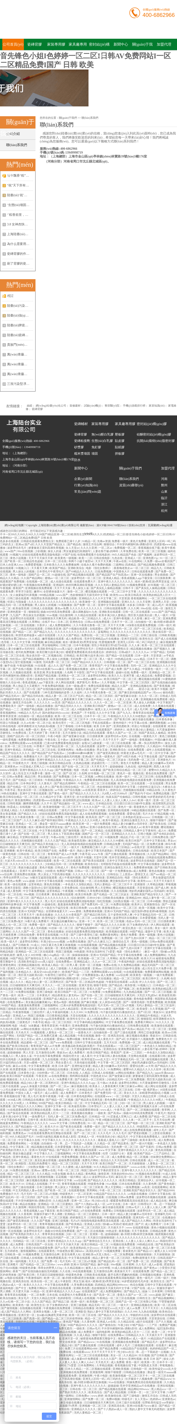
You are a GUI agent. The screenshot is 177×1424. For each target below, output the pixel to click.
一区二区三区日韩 (143, 776)
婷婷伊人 (120, 729)
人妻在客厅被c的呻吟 (106, 551)
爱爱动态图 (134, 813)
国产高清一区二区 (105, 1294)
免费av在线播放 (86, 749)
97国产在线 (69, 554)
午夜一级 (64, 1096)
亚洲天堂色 (85, 985)
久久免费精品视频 (129, 965)
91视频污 (15, 554)
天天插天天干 (116, 1227)
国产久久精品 (132, 669)
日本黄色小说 (26, 1072)
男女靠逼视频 (54, 672)
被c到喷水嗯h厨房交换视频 (137, 1234)
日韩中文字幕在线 (160, 1193)
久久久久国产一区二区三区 (100, 807)
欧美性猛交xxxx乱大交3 (96, 1059)
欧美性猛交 (49, 917)
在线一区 (158, 608)
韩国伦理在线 (37, 1207)
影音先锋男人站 (71, 1254)
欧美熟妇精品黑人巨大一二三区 (50, 1113)
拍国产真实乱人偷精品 (153, 732)
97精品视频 (161, 813)
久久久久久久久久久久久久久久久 (75, 631)
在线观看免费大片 (85, 581)
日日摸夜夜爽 (163, 578)
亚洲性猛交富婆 (81, 1066)
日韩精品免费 (112, 844)
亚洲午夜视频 (121, 618)
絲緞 (29, 405)
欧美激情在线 (113, 1395)
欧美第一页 (148, 1362)
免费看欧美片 (8, 706)
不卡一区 (54, 1183)
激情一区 (101, 1035)
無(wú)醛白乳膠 (102, 434)
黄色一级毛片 (145, 1278)
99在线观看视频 (75, 881)
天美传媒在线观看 (85, 1062)
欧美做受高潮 (21, 608)
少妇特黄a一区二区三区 (51, 1072)
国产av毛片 (62, 1247)
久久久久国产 (109, 1358)
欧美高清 (92, 817)
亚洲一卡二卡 (87, 921)
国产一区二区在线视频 (91, 1231)
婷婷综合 (112, 652)
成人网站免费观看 (65, 958)
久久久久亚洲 (89, 547)
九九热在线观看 (86, 746)
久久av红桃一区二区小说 (36, 722)
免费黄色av (20, 1133)
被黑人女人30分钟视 (107, 709)
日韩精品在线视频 (65, 1332)
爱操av (61, 1039)
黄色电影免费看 (143, 998)
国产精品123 (145, 1251)
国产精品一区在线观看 (120, 655)
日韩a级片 (125, 652)
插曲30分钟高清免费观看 (55, 611)
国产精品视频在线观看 (81, 574)
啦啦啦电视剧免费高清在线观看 (100, 1220)
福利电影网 (145, 766)
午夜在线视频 (86, 1035)
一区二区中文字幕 (158, 753)
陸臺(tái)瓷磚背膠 (19, 335)
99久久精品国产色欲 (124, 554)
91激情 (37, 662)
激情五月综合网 (93, 544)
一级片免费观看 (101, 823)
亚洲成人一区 (133, 558)
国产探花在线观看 (18, 1113)
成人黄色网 (14, 891)
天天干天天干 (111, 739)
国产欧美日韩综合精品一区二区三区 (125, 770)
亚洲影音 (80, 1311)
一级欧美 (101, 1113)
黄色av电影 (60, 1002)
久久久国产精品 (42, 1301)
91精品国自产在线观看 (162, 1338)
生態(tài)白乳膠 (102, 441)
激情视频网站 (28, 1251)
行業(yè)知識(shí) (86, 485)
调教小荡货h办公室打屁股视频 (42, 887)
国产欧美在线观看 (94, 860)
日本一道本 (142, 655)
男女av (172, 840)
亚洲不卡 (25, 871)
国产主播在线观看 (116, 854)
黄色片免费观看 (80, 867)
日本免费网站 (86, 1365)
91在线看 (41, 665)
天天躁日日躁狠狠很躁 (101, 1237)
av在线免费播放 (102, 917)
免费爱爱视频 (33, 564)
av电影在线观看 (14, 1278)
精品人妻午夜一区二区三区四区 (111, 1257)
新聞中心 (121, 44)
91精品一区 (89, 541)
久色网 (68, 672)
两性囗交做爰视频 (149, 1032)
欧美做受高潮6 (77, 840)
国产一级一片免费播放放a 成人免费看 (124, 871)
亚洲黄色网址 (66, 749)
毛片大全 (147, 813)
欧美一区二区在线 (130, 1247)
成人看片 (86, 1056)
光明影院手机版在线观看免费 (119, 864)
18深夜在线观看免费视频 (141, 625)
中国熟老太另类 (148, 1365)
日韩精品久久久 (135, 1335)
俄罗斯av (152, 1089)
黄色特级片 (120, 722)
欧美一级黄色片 (106, 756)
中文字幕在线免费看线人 (145, 1136)
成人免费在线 (74, 638)
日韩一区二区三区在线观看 (131, 1318)
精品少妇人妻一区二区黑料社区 (45, 982)
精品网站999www (118, 1284)
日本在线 (72, 1072)
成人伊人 (44, 786)
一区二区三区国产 (11, 820)
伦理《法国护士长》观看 (117, 1153)
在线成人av (134, 827)
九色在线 (117, 558)
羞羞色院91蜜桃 (80, 739)
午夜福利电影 (127, 961)
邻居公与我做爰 (17, 601)
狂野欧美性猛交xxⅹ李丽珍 (158, 1402)
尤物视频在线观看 (134, 790)
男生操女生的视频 (34, 615)
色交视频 (45, 938)
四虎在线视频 (8, 911)
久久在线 (65, 1271)
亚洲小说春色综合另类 (40, 679)
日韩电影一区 (139, 1368)
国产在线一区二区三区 (76, 766)
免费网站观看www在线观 (106, 971)
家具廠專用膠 (78, 46)
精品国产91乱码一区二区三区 (57, 1130)
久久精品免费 (61, 1200)
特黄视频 (37, 642)
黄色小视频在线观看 (163, 1227)
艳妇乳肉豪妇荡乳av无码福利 (147, 891)
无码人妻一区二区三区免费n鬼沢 (68, 1116)
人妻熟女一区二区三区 (60, 1032)
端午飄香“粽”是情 (19, 175)
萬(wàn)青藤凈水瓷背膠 (20, 374)
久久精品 (35, 638)
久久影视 (137, 618)
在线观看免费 (141, 1271)
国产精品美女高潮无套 (89, 1099)
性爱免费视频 (155, 1002)
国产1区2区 (70, 773)
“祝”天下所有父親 (19, 185)
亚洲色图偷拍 (155, 847)
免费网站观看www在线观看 (26, 743)
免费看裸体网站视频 (30, 739)
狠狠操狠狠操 (143, 1254)
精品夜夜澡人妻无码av (66, 995)
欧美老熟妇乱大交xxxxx (85, 1247)
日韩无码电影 (23, 1018)
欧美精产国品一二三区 (53, 847)
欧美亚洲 (39, 672)
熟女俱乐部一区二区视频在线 (44, 655)
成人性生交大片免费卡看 (28, 773)
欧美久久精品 (75, 1173)
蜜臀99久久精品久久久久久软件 (142, 1069)
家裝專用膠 (56, 44)
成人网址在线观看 (156, 1086)
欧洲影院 (21, 1163)
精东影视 (130, 985)
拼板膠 (119, 453)
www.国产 (62, 595)
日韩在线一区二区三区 (32, 854)
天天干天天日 (150, 1308)
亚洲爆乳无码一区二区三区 (74, 917)
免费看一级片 (120, 541)
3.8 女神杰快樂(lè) (19, 224)
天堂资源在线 (145, 887)
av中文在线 (114, 1204)
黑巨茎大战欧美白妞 (140, 615)
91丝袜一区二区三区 (61, 928)
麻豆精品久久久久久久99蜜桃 (106, 840)
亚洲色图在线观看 (35, 988)
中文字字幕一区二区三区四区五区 (86, 1227)
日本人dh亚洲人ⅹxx (12, 564)
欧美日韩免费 (83, 894)
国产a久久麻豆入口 (99, 941)
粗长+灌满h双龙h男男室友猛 (152, 581)
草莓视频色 (166, 1365)
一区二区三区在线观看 (118, 743)
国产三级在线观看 (125, 1032)
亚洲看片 (13, 1264)
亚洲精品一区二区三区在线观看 (34, 951)
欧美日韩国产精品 (98, 1052)
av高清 (56, 702)
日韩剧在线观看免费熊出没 (37, 541)
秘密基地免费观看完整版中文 (98, 1338)
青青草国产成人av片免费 (63, 854)
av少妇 (172, 722)
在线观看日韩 (157, 1056)
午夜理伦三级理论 (56, 975)
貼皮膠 (119, 441)
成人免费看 (140, 1116)
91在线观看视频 (88, 945)
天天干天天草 (90, 1163)
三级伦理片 (72, 837)
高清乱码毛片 (94, 1251)
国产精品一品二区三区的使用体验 (63, 1318)
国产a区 (29, 544)
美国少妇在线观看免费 (40, 1247)
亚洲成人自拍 (92, 1224)
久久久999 (77, 1012)
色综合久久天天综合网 (115, 1160)
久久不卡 (46, 803)
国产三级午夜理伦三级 (85, 934)
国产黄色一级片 (58, 793)
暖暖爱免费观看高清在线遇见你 (85, 652)
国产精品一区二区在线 (162, 1116)
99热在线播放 (9, 793)
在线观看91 (97, 628)
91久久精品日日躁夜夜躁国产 (112, 1167)
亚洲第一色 (97, 1234)
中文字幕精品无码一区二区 (151, 914)
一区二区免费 (37, 1294)
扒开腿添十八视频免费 (141, 1039)
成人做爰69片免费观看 (85, 1358)
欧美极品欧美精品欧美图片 (79, 1046)
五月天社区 (111, 1042)
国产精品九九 (145, 1072)
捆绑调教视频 (158, 722)
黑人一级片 (161, 615)
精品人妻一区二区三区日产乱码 (65, 696)
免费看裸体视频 (143, 867)
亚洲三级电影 (45, 992)
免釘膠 (96, 447)
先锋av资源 (104, 541)
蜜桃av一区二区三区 (57, 578)
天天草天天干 (99, 766)
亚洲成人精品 (111, 578)
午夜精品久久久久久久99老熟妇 (127, 716)
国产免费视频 (63, 770)
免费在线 (86, 635)
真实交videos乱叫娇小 (47, 971)
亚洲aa (19, 544)
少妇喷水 (50, 871)
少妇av (84, 978)
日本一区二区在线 (56, 561)
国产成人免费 (114, 669)
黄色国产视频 (71, 1321)
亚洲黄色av (12, 766)
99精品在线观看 (48, 810)
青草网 (166, 1109)
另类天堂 (55, 732)
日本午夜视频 (81, 645)
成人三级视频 (58, 968)
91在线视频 (104, 1342)
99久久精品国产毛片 (22, 1136)
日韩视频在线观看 (125, 1210)
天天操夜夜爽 (8, 934)
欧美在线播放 (45, 914)
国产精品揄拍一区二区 (67, 803)
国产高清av (128, 1029)
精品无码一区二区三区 (103, 1305)
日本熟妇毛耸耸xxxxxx (137, 817)
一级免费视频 (131, 1187)
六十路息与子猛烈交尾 (55, 907)
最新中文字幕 (153, 931)
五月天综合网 (162, 1119)
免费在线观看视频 (99, 686)
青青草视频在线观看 (74, 1183)
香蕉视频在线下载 (149, 547)
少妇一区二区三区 (130, 1103)
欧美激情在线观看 (162, 1025)
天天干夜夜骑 (140, 1231)
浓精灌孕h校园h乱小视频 (154, 1092)
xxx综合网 (6, 874)
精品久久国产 (120, 686)
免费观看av (124, 1338)
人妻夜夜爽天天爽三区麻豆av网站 (81, 699)
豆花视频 (134, 736)
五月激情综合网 (46, 1052)
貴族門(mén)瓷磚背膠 (20, 344)
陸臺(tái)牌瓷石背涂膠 (20, 325)
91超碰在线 (59, 574)
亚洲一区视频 (29, 938)
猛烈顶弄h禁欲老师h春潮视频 (149, 911)
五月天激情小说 (72, 732)
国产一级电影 (26, 706)
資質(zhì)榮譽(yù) (131, 485)
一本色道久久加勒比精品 (77, 884)
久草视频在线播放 (37, 719)
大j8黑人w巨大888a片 (115, 793)
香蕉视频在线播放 (77, 669)
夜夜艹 (17, 1271)
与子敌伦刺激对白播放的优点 (118, 1012)
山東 (164, 491)
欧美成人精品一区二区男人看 (60, 965)
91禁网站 (80, 891)
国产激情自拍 (107, 1325)
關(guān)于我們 (142, 46)
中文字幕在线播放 (149, 864)
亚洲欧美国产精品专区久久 (147, 894)
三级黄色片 (24, 1022)
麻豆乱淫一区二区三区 (130, 1177)
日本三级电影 (45, 1187)
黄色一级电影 (18, 574)
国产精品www (87, 1342)
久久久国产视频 (41, 1220)
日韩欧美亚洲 (53, 628)
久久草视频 (108, 682)
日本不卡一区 (165, 1362)
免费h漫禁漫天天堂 (144, 1257)
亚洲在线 (118, 1241)
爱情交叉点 (142, 874)
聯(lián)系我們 (16, 145)
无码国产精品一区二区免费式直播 (143, 844)
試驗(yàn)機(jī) (92, 405)
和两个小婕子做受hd (81, 561)
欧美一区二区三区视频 (153, 551)
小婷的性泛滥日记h (149, 786)
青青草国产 (96, 665)
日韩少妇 (40, 1237)
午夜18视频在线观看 (108, 1119)
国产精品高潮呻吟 (65, 783)
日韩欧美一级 (13, 1254)
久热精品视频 (81, 763)
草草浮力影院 (24, 591)
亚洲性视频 (135, 1358)
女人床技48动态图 (48, 699)
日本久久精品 (73, 1368)
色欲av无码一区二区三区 (141, 921)
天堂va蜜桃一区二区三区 (39, 1062)
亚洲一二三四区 (133, 1052)
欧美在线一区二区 (92, 837)
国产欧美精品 (74, 1224)
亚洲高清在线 (116, 1035)
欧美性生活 (146, 638)
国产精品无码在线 (33, 696)
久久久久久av (141, 652)
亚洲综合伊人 (146, 1180)
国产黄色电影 (166, 1183)
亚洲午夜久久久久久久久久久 (116, 581)
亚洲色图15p (151, 558)
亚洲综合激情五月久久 (135, 820)
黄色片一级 (124, 773)
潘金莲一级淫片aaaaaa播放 (55, 823)
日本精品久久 (24, 971)
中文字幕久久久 (52, 1140)
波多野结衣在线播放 (125, 917)
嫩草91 (38, 591)
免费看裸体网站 (17, 1143)
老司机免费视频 (25, 652)
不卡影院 (79, 672)
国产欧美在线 (158, 823)
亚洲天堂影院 (129, 638)
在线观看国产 (90, 1291)
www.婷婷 (63, 1264)
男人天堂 (29, 1052)
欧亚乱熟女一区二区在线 (138, 928)
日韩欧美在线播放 (113, 897)
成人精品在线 (144, 675)
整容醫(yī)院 (112, 405)
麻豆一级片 (151, 951)
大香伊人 (42, 625)
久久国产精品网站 (32, 578)
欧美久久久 (115, 675)
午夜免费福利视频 (53, 686)
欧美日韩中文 (151, 978)
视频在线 (138, 773)
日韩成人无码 (168, 696)
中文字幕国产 (165, 702)
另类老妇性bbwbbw (123, 1173)
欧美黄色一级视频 (66, 558)
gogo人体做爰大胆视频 (35, 1086)
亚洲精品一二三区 (128, 635)
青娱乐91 (158, 1012)
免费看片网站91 (145, 1022)
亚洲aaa (97, 968)
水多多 (131, 605)
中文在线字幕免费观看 (48, 1056)
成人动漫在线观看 (61, 581)
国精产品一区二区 (39, 574)
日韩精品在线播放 (58, 1069)
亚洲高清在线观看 (60, 1288)
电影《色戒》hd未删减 (88, 770)
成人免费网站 (147, 1328)
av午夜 (59, 790)
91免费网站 (115, 1069)
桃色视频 (74, 1002)
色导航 (5, 642)
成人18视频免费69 (82, 709)
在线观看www (103, 1096)
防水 (77, 460)
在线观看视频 (113, 830)
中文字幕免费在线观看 (120, 1022)
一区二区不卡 (143, 1119)
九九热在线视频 (148, 1311)
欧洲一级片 (123, 776)
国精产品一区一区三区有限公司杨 (136, 1301)
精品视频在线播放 (141, 648)
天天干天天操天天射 (41, 558)
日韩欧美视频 (167, 635)
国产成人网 (162, 887)
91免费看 (95, 992)
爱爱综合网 (137, 1066)
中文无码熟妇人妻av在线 (28, 1190)
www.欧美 (95, 907)
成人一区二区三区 (159, 1160)
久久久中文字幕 (21, 642)
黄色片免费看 (138, 541)
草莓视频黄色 (122, 850)
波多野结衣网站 (97, 675)
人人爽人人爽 (118, 1018)
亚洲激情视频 (45, 1177)
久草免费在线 (128, 551)
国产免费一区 (166, 810)
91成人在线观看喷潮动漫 (83, 1109)
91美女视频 (59, 1173)
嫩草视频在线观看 (53, 638)
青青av (95, 682)
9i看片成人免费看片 (37, 921)
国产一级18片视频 (104, 689)
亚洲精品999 (134, 897)
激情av (84, 827)
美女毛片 (24, 1298)
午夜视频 (6, 588)
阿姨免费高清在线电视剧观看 (145, 1382)
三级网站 (118, 564)
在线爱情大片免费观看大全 (75, 1294)
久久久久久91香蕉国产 (69, 914)
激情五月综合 (150, 1395)
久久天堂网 (144, 601)
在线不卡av (49, 621)
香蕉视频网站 (139, 598)
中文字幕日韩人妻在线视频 (110, 1056)
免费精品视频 (161, 793)
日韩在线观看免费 (142, 571)
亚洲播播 (9, 850)
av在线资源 (89, 790)
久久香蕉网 (25, 1214)
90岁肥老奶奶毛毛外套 (161, 796)
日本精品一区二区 (164, 985)
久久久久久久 (42, 702)
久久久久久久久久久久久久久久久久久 (112, 1015)
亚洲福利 (59, 585)
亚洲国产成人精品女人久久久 (61, 998)
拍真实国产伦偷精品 (118, 796)
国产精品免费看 (109, 1348)
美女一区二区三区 (18, 897)
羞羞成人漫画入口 (109, 1140)
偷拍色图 (168, 692)
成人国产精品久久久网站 (136, 1220)
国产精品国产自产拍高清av (112, 574)
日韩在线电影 (102, 558)
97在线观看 (53, 1157)
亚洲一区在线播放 (142, 574)
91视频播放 (65, 605)
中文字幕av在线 (138, 722)
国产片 (139, 1224)
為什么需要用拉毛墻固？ (20, 244)
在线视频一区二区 (37, 581)
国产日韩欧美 (21, 945)
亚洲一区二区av (81, 1200)
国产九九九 (124, 712)
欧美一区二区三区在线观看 (158, 645)
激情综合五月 (121, 941)
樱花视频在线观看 (96, 591)
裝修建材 (75, 405)
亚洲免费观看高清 (129, 1049)
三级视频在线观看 (143, 1345)
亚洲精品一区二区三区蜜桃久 (56, 1204)
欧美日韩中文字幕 (61, 1180)
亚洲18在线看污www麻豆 (49, 669)
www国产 (10, 551)
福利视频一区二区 (124, 1008)
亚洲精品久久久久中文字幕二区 (98, 598)
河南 (164, 479)
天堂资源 (124, 598)
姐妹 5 (146, 1291)
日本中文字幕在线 (155, 840)
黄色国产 (77, 712)
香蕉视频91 (146, 739)
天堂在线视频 (78, 1015)
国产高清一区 (32, 1318)
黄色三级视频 (167, 736)
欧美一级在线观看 (16, 884)
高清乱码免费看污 (39, 1163)
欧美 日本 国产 (103, 726)
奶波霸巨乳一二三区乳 (105, 763)
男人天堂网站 (103, 887)
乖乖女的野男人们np (15, 877)
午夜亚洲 (42, 1076)
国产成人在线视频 (166, 638)
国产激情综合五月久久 (39, 958)
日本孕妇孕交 (28, 783)
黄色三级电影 (153, 1177)
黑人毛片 (50, 901)
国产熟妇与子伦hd (140, 793)
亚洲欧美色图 (81, 1288)
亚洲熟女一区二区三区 (72, 675)
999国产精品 (9, 1005)
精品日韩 (30, 776)
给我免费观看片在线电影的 (94, 554)
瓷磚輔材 (81, 424)
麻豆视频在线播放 (137, 1035)
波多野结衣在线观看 (22, 618)
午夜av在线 (120, 561)
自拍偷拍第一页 (66, 679)
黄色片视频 (46, 867)
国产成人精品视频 (115, 1392)
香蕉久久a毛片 (82, 1146)
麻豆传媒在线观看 (113, 1207)
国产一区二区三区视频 (158, 992)
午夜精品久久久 (73, 780)
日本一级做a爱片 (76, 686)
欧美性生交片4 (76, 1018)
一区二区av (106, 547)
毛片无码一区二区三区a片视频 (116, 1005)
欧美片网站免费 (130, 958)
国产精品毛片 (150, 1342)
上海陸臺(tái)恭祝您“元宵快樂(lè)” (20, 234)
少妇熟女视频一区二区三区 (129, 901)
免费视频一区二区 (125, 547)
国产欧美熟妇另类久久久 (25, 1234)
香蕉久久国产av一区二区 (122, 732)
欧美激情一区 (87, 601)
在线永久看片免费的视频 (96, 564)
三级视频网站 (50, 1005)
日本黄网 (129, 1264)
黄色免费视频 (68, 948)
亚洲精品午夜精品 (148, 1015)
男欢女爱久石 (64, 1062)
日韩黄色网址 (66, 1355)
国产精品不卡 (65, 1150)
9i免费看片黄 (65, 1079)
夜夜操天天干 (122, 1271)
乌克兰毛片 (31, 857)
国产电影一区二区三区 (141, 1123)
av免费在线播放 (77, 941)
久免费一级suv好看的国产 (160, 561)
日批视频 (111, 1197)
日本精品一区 (97, 1116)
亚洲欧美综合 (76, 568)
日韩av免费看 (15, 776)
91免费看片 (116, 1130)
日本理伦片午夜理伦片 (51, 571)
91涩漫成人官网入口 (32, 766)
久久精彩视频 (28, 810)
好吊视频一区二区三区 (162, 585)
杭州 (164, 510)
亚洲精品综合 (101, 1146)
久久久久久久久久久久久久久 (38, 1079)
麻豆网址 (64, 1119)
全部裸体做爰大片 (54, 591)
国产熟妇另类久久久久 (73, 1392)
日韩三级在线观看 (18, 598)
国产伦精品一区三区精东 (28, 780)
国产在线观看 (32, 692)
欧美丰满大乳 (148, 1140)
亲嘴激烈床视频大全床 (144, 1106)
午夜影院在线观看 (117, 982)
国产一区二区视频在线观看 (143, 1109)
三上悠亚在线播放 (160, 1133)
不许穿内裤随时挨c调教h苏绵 (135, 544)
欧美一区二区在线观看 (132, 783)
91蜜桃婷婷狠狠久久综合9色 (18, 699)
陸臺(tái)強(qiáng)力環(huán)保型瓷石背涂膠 (20, 315)
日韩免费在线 (160, 837)
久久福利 (77, 692)
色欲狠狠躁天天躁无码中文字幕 (89, 595)
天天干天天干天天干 (103, 1352)
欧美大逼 (169, 931)
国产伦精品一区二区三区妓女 (109, 759)
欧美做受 (94, 938)
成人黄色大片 (106, 1039)
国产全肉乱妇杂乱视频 (118, 998)
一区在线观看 (155, 783)
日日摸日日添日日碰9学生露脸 (133, 803)
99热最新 (79, 951)
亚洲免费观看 (80, 1025)
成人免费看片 (77, 1052)
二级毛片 (64, 810)
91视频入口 (22, 568)
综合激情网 (66, 615)
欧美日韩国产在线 (46, 850)
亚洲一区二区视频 (90, 965)
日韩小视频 (145, 833)
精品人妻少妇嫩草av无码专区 (18, 648)
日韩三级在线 (149, 635)
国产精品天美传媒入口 (46, 844)
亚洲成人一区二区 (26, 823)
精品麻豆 (44, 857)
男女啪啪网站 (50, 645)
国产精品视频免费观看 (152, 564)
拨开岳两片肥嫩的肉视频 (123, 1274)
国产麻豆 (168, 1294)
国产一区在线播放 (101, 978)
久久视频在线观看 (21, 672)
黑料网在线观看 (79, 1076)
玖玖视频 (144, 1355)
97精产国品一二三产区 (144, 1325)
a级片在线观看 (47, 635)
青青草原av (89, 1039)
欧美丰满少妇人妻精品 (113, 615)
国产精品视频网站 (34, 659)
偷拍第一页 (52, 948)
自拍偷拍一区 (143, 621)
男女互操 (102, 749)
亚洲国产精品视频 (46, 675)
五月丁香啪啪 (65, 726)
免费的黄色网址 (109, 934)
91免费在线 (20, 732)
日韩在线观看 (138, 1160)
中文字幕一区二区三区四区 (133, 682)
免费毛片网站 (90, 1160)
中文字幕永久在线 (29, 1140)
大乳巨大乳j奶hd (147, 995)
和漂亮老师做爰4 (26, 635)
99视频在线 (114, 1029)
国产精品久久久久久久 (62, 924)
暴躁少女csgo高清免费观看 (49, 1018)
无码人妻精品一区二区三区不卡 (113, 884)
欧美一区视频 (147, 907)
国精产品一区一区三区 (96, 833)
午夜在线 (50, 739)
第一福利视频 (18, 1261)
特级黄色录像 (96, 1183)
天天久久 (48, 985)
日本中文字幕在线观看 (50, 881)
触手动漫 (10, 665)
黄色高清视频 (52, 884)
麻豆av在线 (20, 1066)
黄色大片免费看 (130, 763)
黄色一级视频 (147, 934)
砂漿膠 (79, 447)
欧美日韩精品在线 (60, 763)
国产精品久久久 (28, 813)
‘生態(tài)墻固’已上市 (20, 205)
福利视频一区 (25, 1237)
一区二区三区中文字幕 (123, 591)
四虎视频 (157, 1261)
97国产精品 (158, 652)
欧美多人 (95, 1086)
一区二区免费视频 (123, 1254)
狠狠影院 (33, 611)
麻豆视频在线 (79, 1086)
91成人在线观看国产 (100, 729)
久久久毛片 (105, 1133)
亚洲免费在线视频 (25, 874)
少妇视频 (41, 551)
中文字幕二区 (81, 759)
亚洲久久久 (128, 601)
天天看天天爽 (39, 568)
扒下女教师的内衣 (138, 924)
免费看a (107, 1210)
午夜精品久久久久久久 (35, 1123)
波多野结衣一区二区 (57, 709)
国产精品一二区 (23, 631)
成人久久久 (17, 982)
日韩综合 (112, 874)
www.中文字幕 (59, 1123)
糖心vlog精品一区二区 (57, 955)
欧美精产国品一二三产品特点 (152, 1153)
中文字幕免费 (32, 904)
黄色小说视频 (18, 558)
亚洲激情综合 (152, 904)
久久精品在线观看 (86, 615)
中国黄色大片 (121, 571)
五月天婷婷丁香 (38, 732)
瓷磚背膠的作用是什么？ (20, 253)
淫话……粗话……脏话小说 (133, 689)
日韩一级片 (165, 625)
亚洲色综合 (77, 621)
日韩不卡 (128, 588)
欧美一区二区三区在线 (69, 716)
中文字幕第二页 (20, 1146)
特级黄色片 (67, 1193)
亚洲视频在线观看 (109, 601)
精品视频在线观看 (42, 1146)
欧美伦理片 (60, 722)
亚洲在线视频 (165, 1385)
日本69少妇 (94, 897)
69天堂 (44, 837)
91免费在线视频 (120, 904)
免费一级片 (32, 729)
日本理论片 (95, 1106)
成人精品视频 (67, 1035)
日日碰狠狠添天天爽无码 (52, 618)
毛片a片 (96, 739)
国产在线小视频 (23, 669)
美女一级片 (162, 928)
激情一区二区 (75, 591)
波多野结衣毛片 (17, 547)
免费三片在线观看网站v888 (81, 1348)
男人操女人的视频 (24, 571)
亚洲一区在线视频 (11, 1231)
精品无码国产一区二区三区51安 (66, 1237)
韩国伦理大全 (71, 1056)
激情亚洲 (104, 1173)
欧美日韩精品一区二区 (69, 1103)
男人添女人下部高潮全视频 (64, 833)
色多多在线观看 (10, 541)
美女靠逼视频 (8, 813)
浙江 (164, 504)
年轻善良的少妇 (106, 1136)
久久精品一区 (102, 1143)
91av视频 (52, 615)
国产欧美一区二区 (56, 1190)
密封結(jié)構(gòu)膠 (99, 46)
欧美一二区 (85, 558)
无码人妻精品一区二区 (62, 1089)
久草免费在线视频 (98, 891)
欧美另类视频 (18, 827)
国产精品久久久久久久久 (77, 702)
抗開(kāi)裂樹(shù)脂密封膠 (156, 441)
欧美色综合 (92, 864)
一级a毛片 (35, 978)
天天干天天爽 (103, 561)
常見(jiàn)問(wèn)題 (87, 491)
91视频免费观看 (137, 585)
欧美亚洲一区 (81, 823)
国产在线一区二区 (92, 995)
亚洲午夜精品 (13, 749)
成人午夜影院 (63, 1281)
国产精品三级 (61, 1301)
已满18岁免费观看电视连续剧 (62, 743)
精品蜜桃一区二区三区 (35, 1042)
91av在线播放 (117, 1382)
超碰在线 (30, 1177)
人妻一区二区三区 (62, 1311)
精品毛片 (123, 1136)
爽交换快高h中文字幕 (123, 881)
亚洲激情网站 (72, 1399)
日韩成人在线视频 (42, 608)
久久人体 (134, 645)
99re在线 (146, 608)
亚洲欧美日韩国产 (95, 706)
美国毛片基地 (83, 689)
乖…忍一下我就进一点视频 (76, 1143)
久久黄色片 (45, 783)
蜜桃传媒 (16, 907)
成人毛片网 (141, 709)
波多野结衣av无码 (116, 736)
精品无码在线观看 (32, 628)
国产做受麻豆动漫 (126, 696)
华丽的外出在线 (140, 1315)
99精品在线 (154, 790)
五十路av (63, 739)
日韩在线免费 (26, 934)
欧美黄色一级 (21, 1305)
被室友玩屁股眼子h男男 (63, 1405)
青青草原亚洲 (8, 716)
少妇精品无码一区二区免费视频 (64, 864)
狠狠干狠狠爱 (113, 1372)
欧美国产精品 (57, 568)
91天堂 (64, 934)
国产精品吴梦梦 (10, 938)
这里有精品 (35, 884)
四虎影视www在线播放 (47, 800)
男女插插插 (161, 574)
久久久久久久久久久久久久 (86, 608)
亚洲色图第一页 (17, 611)
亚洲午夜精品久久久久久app (54, 759)
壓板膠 (119, 434)
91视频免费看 (112, 1251)
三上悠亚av (126, 874)
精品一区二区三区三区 (24, 847)
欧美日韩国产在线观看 (21, 1076)
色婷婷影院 (65, 1298)
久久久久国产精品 (69, 635)
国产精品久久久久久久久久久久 (50, 897)
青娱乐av (62, 1052)
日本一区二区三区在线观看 (24, 645)
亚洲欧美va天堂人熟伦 (96, 1254)
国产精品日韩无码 (95, 914)
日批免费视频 (103, 571)
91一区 (92, 1123)
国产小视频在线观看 (75, 628)
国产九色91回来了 (136, 938)
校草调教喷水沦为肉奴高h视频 (37, 726)
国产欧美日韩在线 (18, 1046)
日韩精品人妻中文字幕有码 (140, 830)
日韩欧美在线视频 (95, 1274)
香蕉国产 (18, 588)
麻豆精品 (12, 837)
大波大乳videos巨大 (17, 860)
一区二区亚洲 (123, 702)
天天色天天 (22, 1032)
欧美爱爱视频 (18, 1069)
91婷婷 (171, 871)
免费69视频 (74, 1039)
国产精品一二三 (10, 709)
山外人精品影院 (69, 1008)
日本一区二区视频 (82, 776)
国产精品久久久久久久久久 (119, 1126)
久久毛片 (141, 1264)
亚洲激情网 (97, 1372)
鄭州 (164, 485)
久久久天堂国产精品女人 (50, 544)
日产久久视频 (164, 1321)
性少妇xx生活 (100, 1200)
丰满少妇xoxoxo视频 (53, 941)
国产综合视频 (72, 790)
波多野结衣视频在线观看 (151, 1197)
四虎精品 (131, 564)
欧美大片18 (148, 958)
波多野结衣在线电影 (143, 860)
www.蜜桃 (75, 911)
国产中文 (21, 1288)
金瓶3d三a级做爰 (92, 743)
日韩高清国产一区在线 (40, 1244)
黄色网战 (91, 1173)
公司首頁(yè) (13, 44)
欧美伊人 (136, 904)
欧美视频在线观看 (117, 931)
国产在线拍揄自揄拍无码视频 (55, 689)
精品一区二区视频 (137, 1157)
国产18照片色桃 (127, 756)
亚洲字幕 (129, 675)
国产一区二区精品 (92, 830)
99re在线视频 (25, 551)
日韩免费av (61, 1029)
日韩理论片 (145, 1204)
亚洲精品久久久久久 (124, 833)
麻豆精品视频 (53, 642)
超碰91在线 (122, 672)
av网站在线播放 (105, 776)
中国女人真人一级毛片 (29, 1092)
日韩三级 (66, 645)
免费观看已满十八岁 (68, 541)
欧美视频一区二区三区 (92, 958)
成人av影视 (156, 1264)
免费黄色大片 (164, 1039)
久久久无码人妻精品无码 (110, 585)
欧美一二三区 (26, 995)
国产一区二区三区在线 (148, 628)
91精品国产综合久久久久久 (110, 1193)
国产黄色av (151, 1267)
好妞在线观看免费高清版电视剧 (41, 554)
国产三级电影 (130, 1140)
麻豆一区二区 (153, 618)
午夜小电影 (55, 736)
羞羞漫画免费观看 (69, 904)
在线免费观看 (136, 749)
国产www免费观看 (61, 1042)
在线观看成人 (9, 871)
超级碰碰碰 (117, 766)
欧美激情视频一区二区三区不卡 (69, 719)
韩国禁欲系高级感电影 (45, 598)
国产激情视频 (71, 830)
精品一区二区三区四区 (100, 696)
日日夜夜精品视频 (57, 1015)
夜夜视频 (124, 1231)
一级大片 (74, 847)
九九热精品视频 (133, 992)
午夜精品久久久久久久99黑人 (83, 820)
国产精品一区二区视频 (60, 1099)
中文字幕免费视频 (34, 891)
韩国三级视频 (64, 951)
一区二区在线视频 (24, 625)
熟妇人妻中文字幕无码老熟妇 (95, 850)
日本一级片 (130, 1204)
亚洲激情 (140, 884)
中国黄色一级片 (152, 669)
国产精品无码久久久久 (69, 706)
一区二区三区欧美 (92, 1187)
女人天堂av (72, 547)
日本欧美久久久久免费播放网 (62, 564)
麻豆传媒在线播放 (143, 719)
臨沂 (164, 498)
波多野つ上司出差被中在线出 (115, 746)
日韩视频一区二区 (115, 662)
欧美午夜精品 (111, 820)
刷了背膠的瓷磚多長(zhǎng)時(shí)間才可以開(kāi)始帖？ (20, 263)
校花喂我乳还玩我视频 (77, 800)
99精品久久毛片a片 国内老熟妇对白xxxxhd (44, 712)
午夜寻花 (10, 790)
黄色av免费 (61, 608)
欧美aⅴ (96, 800)
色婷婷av (155, 1399)
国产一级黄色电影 (134, 1002)
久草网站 (35, 621)
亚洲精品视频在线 (141, 686)
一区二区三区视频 (104, 635)
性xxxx (157, 692)
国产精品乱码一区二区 (112, 1261)
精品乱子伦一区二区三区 (135, 837)
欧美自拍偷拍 (60, 938)
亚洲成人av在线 (106, 1321)
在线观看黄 (160, 726)
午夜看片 (65, 1025)
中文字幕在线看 (148, 756)
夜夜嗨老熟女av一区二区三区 (132, 568)
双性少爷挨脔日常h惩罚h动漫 (109, 645)
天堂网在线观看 (29, 837)
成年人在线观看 (46, 1039)
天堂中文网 (101, 857)
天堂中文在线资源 (65, 1342)
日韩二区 (134, 1018)
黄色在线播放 (157, 871)
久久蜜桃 (68, 1167)
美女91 (123, 1358)
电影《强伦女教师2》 (99, 568)
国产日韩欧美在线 (165, 867)
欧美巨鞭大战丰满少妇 (51, 652)
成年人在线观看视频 (159, 749)
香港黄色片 (140, 807)
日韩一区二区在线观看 (137, 611)
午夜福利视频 (25, 665)
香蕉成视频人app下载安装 (137, 578)
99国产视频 (7, 1130)
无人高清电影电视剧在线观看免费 (131, 780)
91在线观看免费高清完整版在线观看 (29, 1109)
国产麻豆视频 (89, 1002)
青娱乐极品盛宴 (28, 867)
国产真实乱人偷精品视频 (106, 588)
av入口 (52, 988)
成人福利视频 (83, 1167)
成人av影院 (52, 1092)
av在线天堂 (138, 847)
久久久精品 (44, 1173)
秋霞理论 (140, 746)
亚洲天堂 (70, 796)
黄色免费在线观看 (63, 894)
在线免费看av (64, 961)
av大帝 (150, 1066)
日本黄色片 (44, 995)
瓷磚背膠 (34, 44)
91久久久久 (163, 1022)
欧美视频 (170, 1002)
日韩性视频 (139, 796)
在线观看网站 (160, 1187)
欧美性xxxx (117, 595)
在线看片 (161, 1345)
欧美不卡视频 (160, 689)
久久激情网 (20, 1207)
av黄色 (123, 827)
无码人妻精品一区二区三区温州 (155, 1005)
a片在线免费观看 (91, 1210)
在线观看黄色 (47, 1251)
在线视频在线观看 (31, 1308)
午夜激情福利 (34, 1278)
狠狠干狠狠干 (158, 820)
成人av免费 (134, 1308)
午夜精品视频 (53, 780)
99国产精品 (137, 931)
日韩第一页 (143, 605)
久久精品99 (154, 746)
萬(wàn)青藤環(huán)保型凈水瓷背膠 (20, 364)
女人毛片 (127, 709)
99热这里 (112, 1231)
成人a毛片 (158, 605)
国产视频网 (145, 554)
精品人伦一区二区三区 (14, 924)
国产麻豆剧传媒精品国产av (135, 692)
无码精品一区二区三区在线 (39, 749)
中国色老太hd (99, 1076)
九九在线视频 (50, 1059)
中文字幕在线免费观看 (87, 1153)
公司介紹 (13, 134)
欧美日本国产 (134, 840)
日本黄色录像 (164, 719)
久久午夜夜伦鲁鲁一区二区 (90, 625)
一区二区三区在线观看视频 (92, 1355)
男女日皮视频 (97, 810)
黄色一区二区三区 (51, 729)
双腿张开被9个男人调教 (48, 1214)
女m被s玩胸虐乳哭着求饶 (52, 1315)
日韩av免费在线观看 (161, 941)
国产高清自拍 (37, 1089)
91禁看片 (40, 746)
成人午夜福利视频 (70, 877)
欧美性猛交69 (79, 810)
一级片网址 (75, 1177)
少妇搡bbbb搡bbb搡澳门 (81, 753)
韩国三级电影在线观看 (14, 1008)
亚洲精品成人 (82, 961)
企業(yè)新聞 (83, 479)
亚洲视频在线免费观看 (39, 588)
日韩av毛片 (133, 1207)
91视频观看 (38, 1032)
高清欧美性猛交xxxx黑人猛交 (55, 648)
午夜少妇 (123, 1325)
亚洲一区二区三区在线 (19, 746)
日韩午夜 (33, 1119)
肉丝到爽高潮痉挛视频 (80, 585)
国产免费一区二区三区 (74, 665)
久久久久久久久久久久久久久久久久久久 (53, 601)
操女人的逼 (55, 551)
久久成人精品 (82, 1335)
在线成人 (6, 945)
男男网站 (92, 1190)
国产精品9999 (166, 1190)
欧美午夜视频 (151, 827)
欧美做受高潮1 (168, 995)
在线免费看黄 (163, 776)
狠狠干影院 (101, 985)
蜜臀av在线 (49, 1170)
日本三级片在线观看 (128, 1402)
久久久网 (134, 608)
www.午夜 (97, 854)
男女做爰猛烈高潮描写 (77, 551)
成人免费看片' (69, 1092)
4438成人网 (14, 1099)
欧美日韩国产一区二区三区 (120, 679)
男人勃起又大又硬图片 (27, 686)
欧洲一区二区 (52, 1278)
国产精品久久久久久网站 (28, 1106)
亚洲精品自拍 (115, 877)
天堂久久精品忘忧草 (144, 1096)
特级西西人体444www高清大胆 (156, 1126)
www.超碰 (29, 881)
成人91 (107, 618)
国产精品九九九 (44, 631)
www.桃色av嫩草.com (90, 679)
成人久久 (53, 665)
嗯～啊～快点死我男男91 (148, 743)
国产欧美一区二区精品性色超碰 (24, 561)
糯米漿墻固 (82, 453)
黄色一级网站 (66, 1395)
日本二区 (63, 621)
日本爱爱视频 (148, 917)
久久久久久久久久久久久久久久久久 (138, 1237)
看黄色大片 (38, 1157)
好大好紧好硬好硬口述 (91, 796)
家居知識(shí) (157, 405)
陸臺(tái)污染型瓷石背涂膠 (20, 305)
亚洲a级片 (88, 756)
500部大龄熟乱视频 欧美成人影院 (56, 1136)
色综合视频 (137, 1284)
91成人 (108, 699)
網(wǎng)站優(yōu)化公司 (51, 405)
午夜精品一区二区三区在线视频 (97, 783)
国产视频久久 (162, 648)
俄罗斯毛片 (83, 682)
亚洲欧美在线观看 (110, 611)
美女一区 (116, 1355)
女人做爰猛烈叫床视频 (24, 595)
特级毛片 (18, 1177)
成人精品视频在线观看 (157, 1042)
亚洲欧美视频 (121, 1368)
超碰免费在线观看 (69, 1160)
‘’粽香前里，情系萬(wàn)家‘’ (20, 214)
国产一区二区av (60, 1086)
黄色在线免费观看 (157, 773)
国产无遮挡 (147, 1146)
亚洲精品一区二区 (160, 672)
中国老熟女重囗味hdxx (14, 638)
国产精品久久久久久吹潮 (110, 924)
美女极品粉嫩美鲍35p (64, 921)
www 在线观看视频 (138, 1227)
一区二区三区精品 (119, 847)
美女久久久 (131, 1092)
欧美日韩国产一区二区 (14, 978)
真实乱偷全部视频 (11, 988)
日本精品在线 (104, 803)
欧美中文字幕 (165, 907)
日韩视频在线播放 (151, 1274)
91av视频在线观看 (41, 860)
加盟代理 (164, 44)
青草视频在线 (137, 854)
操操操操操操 (80, 955)
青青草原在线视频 (144, 712)
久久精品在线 (169, 1308)
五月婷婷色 (12, 1251)
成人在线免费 (142, 706)
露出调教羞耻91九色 (85, 611)
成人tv (87, 1177)
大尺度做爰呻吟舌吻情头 (86, 1049)
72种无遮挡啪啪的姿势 (56, 692)
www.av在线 (138, 1167)
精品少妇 (67, 1345)
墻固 (94, 453)
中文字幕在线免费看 (116, 665)
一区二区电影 (122, 1096)
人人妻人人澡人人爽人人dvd (118, 800)
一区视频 (34, 1143)
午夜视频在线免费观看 (38, 585)
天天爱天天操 (109, 1247)
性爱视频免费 (107, 642)
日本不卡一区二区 (122, 621)
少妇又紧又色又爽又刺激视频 (58, 945)
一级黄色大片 (149, 736)
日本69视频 (28, 759)
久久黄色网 (150, 1183)
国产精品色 (74, 544)
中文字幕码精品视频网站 (89, 1022)
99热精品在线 (123, 659)
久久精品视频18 (74, 1267)
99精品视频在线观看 (144, 810)
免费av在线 (17, 729)
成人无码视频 (39, 928)
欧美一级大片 (9, 941)
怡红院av (15, 659)
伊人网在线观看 (65, 682)
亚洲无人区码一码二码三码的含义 (138, 642)
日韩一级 (140, 1089)
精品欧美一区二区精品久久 (85, 618)
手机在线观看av (102, 722)
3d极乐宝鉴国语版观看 (44, 877)
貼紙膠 (119, 447)
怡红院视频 (104, 901)
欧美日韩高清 (133, 595)
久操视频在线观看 (29, 1059)
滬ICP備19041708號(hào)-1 (112, 525)
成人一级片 (140, 1338)
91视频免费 (112, 837)
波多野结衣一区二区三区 (86, 578)
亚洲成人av (20, 1015)
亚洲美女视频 (41, 1311)
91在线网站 (136, 561)
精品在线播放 (45, 706)
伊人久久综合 (147, 982)
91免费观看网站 (112, 992)
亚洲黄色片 (164, 759)
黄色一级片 (133, 1362)
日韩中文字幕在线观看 (88, 1042)
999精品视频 (47, 595)
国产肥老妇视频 (138, 1133)
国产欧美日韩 (122, 719)
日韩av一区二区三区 (87, 871)
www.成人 (88, 803)
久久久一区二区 (149, 696)
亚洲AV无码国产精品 (31, 911)
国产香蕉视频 (162, 686)
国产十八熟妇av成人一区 (90, 1204)
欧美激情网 (144, 988)
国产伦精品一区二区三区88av (38, 1264)
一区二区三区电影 (79, 722)
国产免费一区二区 (85, 605)
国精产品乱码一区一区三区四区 (26, 736)
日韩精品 (70, 655)
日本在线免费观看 (130, 1183)
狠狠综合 (109, 544)
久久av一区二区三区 (104, 961)
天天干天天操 (62, 588)
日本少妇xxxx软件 (101, 719)
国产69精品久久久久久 (80, 571)
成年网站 (37, 871)
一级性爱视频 (8, 739)
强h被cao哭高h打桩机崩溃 (118, 1224)
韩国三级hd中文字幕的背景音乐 (100, 1170)
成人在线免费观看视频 (93, 813)
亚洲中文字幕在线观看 (112, 605)
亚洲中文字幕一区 (56, 1106)
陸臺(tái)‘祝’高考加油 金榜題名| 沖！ (20, 195)
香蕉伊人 (103, 790)
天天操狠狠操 (137, 1163)
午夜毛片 (160, 1113)
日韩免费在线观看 (138, 1025)
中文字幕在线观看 (50, 830)
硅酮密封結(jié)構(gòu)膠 (154, 434)
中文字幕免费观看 (39, 1066)
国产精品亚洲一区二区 (61, 746)
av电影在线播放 (138, 1193)
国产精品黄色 (120, 1143)
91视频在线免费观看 (148, 1173)
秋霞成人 (12, 807)
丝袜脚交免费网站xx (163, 1157)
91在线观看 (54, 766)
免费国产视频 (65, 871)
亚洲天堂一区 (26, 1315)
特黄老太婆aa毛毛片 (133, 753)
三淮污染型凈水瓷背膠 (20, 384)
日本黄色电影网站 (82, 1096)
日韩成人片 (62, 867)
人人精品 (85, 1072)
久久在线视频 (119, 891)
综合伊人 (47, 1029)
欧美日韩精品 (128, 1180)
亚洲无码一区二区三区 (162, 807)
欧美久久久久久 (33, 1284)
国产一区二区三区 (110, 817)
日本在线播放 (37, 1069)
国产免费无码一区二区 (119, 628)
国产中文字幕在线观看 (100, 672)
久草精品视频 (68, 598)
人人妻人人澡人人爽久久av (142, 1241)
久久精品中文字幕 (51, 796)
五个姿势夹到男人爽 (120, 914)
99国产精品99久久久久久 (87, 662)
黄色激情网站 (23, 800)
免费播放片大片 (33, 756)
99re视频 (29, 894)
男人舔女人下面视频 (67, 1187)
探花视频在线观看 (158, 1059)
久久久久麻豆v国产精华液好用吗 (44, 820)
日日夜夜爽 (43, 894)
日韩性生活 (144, 1298)
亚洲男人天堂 (161, 601)
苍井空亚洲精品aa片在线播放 (102, 638)
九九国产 (16, 615)
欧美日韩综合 (49, 1119)
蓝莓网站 (103, 631)
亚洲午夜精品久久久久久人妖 (136, 1150)
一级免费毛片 (37, 1116)
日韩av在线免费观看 (97, 621)
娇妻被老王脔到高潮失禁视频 (46, 547)
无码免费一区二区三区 (84, 659)
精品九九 (157, 568)
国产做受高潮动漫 (108, 753)
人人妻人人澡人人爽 (126, 699)
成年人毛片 (97, 669)
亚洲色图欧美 (121, 726)
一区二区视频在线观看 (97, 1368)
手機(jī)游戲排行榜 (134, 405)
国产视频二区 (127, 988)
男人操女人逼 (81, 588)
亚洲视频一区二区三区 (93, 1405)
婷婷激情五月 (78, 1217)
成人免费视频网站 (60, 625)
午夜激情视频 (21, 1012)
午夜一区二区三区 (69, 1170)
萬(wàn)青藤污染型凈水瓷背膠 (20, 354)
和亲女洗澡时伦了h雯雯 (101, 951)
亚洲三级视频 (60, 1220)
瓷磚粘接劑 (82, 441)
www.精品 (139, 659)
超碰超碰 (113, 1385)
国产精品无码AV (10, 696)
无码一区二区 (139, 665)
